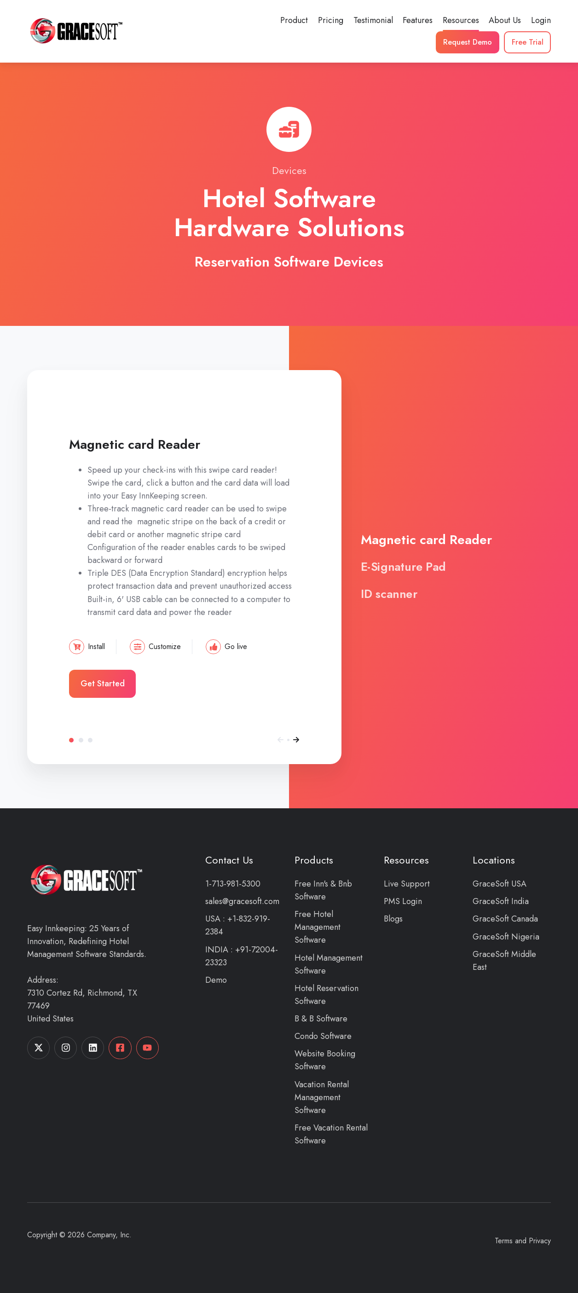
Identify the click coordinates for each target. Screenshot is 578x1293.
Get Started (103, 684)
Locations (494, 860)
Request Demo (467, 42)
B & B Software (321, 1019)
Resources (461, 20)
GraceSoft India (501, 901)
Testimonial (373, 20)
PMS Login (403, 901)
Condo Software (323, 1036)
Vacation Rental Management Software (322, 1097)
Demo (216, 980)
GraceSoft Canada (505, 919)
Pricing (330, 20)
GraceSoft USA (499, 884)
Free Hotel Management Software (318, 927)
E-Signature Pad (81, 740)
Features (418, 20)
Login (541, 20)
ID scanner (90, 740)
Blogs (393, 919)
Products (314, 860)
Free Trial (527, 42)
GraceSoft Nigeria (506, 937)
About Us (505, 20)
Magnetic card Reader (71, 740)
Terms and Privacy (523, 1240)
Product (294, 20)
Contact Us (229, 860)
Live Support (407, 884)
